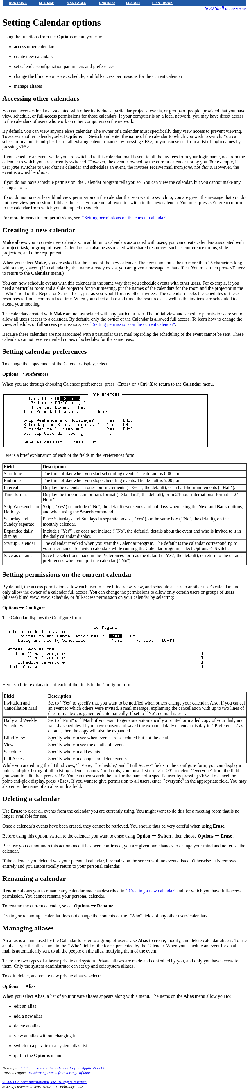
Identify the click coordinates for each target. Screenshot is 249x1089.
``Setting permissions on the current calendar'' (123, 217)
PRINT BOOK (162, 3)
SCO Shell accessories (226, 8)
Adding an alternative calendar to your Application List (63, 1068)
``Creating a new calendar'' (150, 890)
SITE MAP (46, 3)
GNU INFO (107, 3)
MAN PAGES (76, 3)
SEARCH (133, 3)
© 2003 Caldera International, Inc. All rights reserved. (44, 1082)
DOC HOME (18, 3)
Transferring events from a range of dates (59, 1072)
